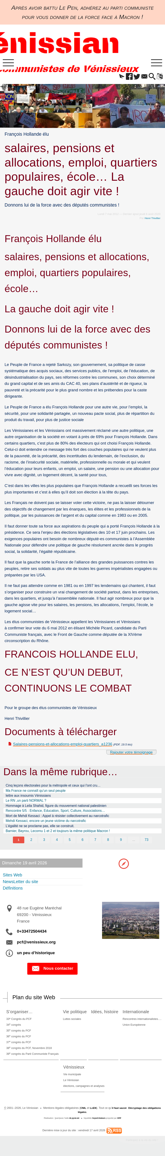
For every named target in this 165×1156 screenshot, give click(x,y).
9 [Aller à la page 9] (121, 841)
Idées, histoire (105, 1013)
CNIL (88, 1109)
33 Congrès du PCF (18, 1021)
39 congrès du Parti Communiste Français (32, 1055)
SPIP (120, 1120)
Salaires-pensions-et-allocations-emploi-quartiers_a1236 (62, 745)
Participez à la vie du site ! (139, 1142)
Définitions (13, 889)
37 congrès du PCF (18, 1044)
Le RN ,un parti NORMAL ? (26, 802)
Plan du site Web (36, 999)
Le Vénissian (71, 1082)
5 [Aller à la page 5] (69, 841)
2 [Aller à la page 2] (31, 841)
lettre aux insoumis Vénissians (28, 797)
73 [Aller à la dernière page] (147, 841)
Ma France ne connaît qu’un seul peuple (36, 792)
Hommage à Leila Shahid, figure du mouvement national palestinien (56, 807)
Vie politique (74, 1013)
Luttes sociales (70, 1020)
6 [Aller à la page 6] (83, 841)
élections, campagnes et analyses (84, 1087)
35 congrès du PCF (18, 1032)
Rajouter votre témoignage (128, 753)
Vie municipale (72, 1076)
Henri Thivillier (151, 219)
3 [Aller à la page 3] (44, 841)
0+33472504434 (32, 932)
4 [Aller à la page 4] (57, 841)
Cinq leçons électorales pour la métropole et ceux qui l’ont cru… (53, 787)
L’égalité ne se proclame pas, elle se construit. (40, 827)
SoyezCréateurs (99, 1120)
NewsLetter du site (20, 883)
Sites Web (12, 876)
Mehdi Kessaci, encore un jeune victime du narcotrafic (46, 822)
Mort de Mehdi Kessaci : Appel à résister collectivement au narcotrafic (57, 817)
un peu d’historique (36, 954)
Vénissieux (75, 1069)
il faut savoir (126, 1109)
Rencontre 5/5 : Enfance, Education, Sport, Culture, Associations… (55, 812)
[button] (116, 78)
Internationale (138, 1013)
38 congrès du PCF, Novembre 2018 (28, 1050)
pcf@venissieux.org (36, 943)
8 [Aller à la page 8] (108, 841)
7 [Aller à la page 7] (95, 841)
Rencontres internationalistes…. (142, 1020)
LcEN (98, 1109)
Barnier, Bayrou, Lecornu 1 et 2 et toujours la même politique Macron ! (58, 832)
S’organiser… (20, 1013)
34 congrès (13, 1026)
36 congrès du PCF (18, 1038)
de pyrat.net (73, 1120)
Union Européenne (134, 1026)
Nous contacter (52, 970)
